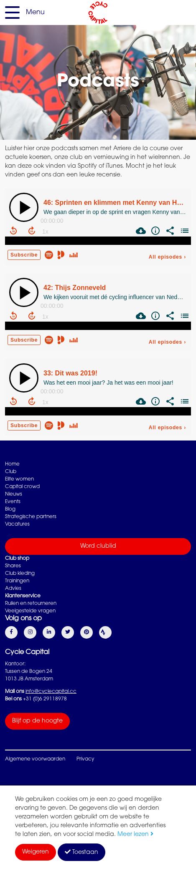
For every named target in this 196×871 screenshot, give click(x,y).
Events (12, 501)
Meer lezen (135, 835)
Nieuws (13, 494)
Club (10, 471)
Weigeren (35, 852)
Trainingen (17, 581)
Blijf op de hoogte (37, 721)
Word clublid (98, 546)
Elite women (19, 479)
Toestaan (81, 852)
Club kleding (20, 573)
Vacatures (17, 524)
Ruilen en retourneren (30, 603)
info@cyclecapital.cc (50, 691)
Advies (13, 588)
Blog (10, 509)
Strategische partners (30, 516)
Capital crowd (22, 486)
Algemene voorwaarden (35, 759)
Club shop (17, 558)
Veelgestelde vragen (30, 611)
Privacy (85, 759)
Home (12, 464)
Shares (13, 566)
